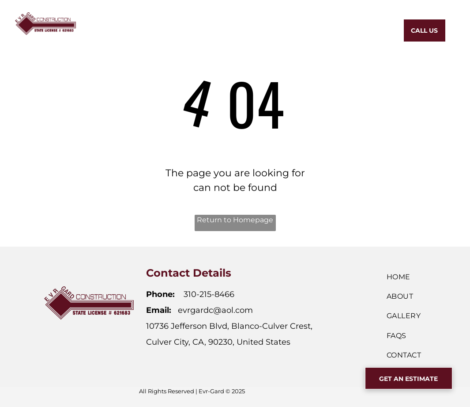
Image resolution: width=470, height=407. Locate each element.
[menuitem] (143, 29)
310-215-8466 (209, 294)
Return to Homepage (235, 220)
